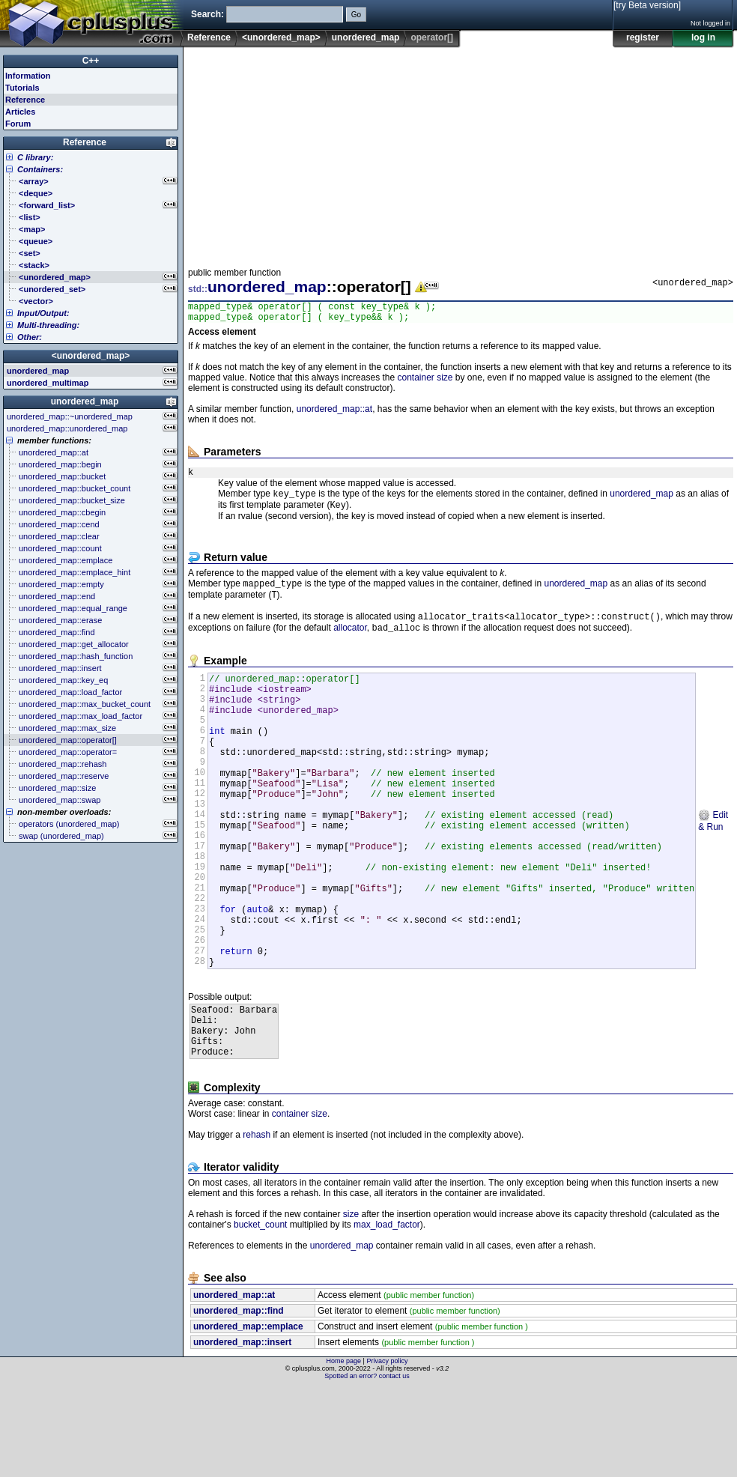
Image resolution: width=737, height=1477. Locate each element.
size (351, 1304)
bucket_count (260, 1314)
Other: (29, 337)
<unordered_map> (281, 37)
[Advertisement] (328, 153)
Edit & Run (713, 868)
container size (424, 382)
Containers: (40, 169)
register (642, 37)
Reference (209, 37)
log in (703, 37)
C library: (35, 157)
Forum (18, 123)
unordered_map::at (334, 413)
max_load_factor (387, 1314)
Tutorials (22, 87)
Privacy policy (386, 1451)
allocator (350, 643)
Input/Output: (43, 313)
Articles (20, 111)
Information (28, 75)
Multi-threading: (48, 325)
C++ (91, 60)
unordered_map (366, 37)
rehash (256, 1224)
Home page (344, 1451)
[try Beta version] (647, 5)
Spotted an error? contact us (367, 1466)
